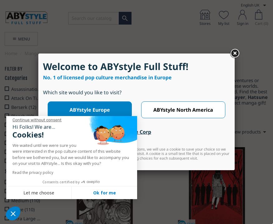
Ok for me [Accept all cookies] (104, 193)
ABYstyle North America (183, 109)
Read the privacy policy (32, 172)
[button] (13, 213)
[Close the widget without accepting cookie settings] (37, 120)
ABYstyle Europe (89, 109)
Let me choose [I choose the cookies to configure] (38, 193)
